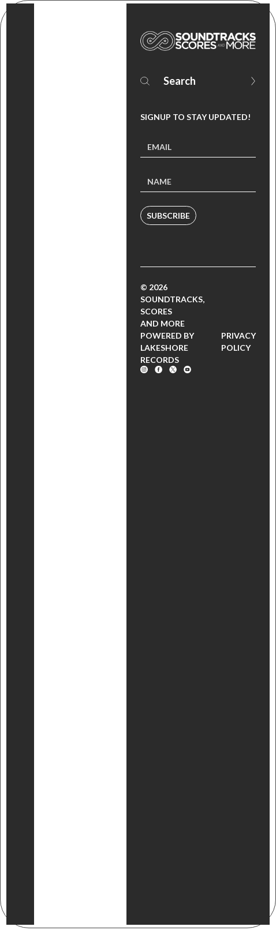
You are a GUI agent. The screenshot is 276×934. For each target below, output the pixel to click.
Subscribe (168, 215)
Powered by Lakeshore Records (167, 348)
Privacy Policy (238, 341)
